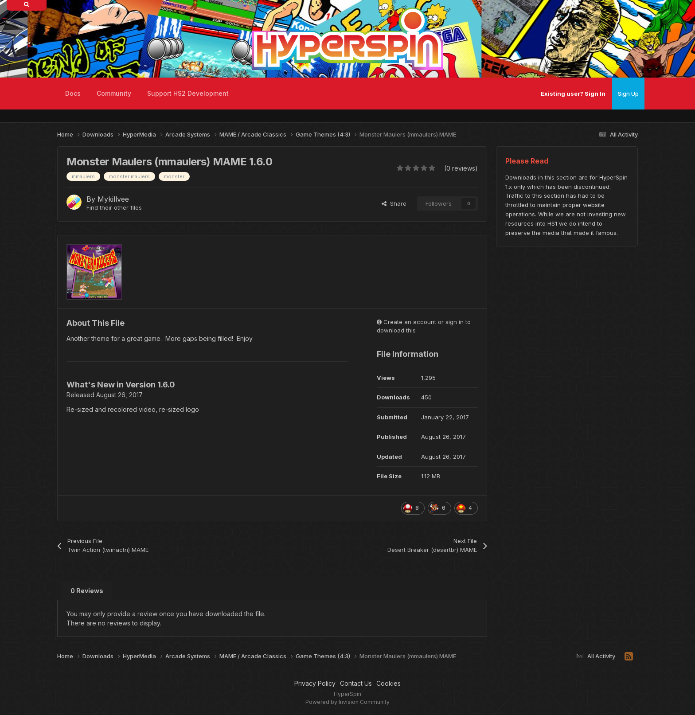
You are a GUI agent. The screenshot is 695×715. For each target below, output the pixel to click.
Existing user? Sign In (573, 93)
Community (114, 93)
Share (394, 203)
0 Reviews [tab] (86, 590)
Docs (73, 93)
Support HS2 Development (188, 93)
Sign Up (628, 93)
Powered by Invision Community (347, 702)
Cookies (388, 683)
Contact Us (356, 683)
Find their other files (114, 207)
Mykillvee (113, 199)
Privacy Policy (315, 683)
